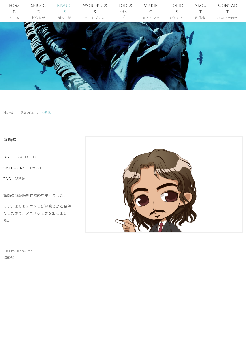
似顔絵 (20, 179)
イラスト (36, 168)
